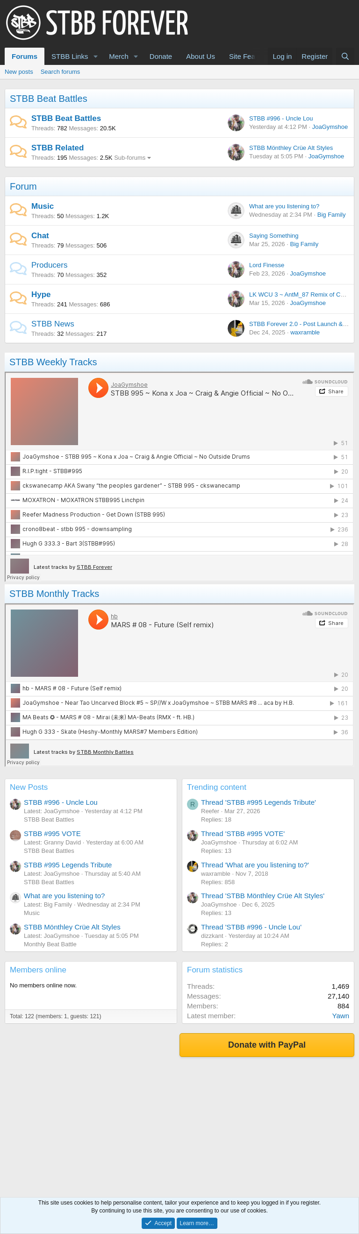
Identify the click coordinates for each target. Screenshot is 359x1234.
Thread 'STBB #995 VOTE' (243, 833)
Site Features (250, 56)
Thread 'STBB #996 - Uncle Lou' (251, 927)
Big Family (331, 214)
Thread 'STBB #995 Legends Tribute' (258, 802)
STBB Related (57, 147)
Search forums (60, 71)
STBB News (52, 323)
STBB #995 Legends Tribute (68, 865)
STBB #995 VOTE (52, 833)
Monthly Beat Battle (50, 944)
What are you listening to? (284, 206)
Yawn (340, 1016)
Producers (49, 265)
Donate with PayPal (267, 1045)
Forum (23, 186)
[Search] (345, 56)
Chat (40, 235)
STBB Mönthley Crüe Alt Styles (291, 147)
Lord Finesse (266, 265)
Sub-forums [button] (129, 157)
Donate (161, 56)
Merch (119, 56)
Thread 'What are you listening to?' (255, 865)
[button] (95, 56)
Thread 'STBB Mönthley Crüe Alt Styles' (262, 896)
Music (42, 206)
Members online (38, 969)
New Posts (29, 787)
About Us (200, 56)
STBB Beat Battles (48, 98)
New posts (19, 71)
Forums (24, 56)
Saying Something (274, 235)
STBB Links (69, 56)
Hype (41, 294)
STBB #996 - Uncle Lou (281, 118)
